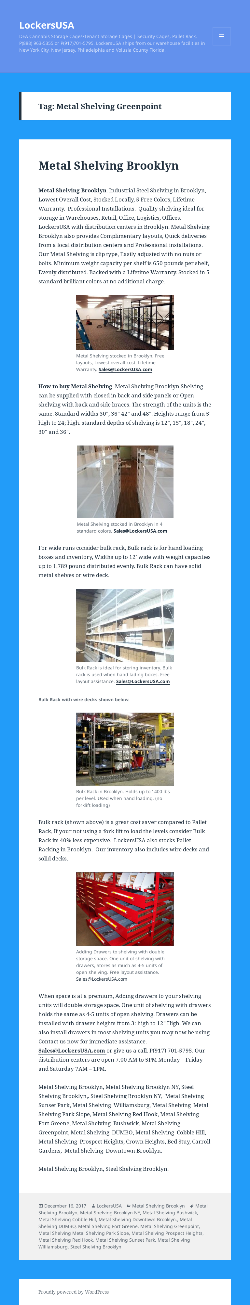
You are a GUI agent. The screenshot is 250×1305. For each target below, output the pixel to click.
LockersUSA (46, 25)
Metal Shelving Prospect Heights (167, 1233)
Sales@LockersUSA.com (143, 681)
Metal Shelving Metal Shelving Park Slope (83, 1233)
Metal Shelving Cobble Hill (67, 1219)
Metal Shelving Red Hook (65, 1240)
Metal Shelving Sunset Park (125, 1240)
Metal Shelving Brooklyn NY (110, 1212)
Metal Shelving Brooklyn (108, 165)
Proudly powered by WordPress (73, 1292)
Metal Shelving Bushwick (170, 1212)
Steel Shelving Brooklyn (95, 1247)
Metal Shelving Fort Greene (108, 1226)
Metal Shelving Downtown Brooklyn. (138, 1219)
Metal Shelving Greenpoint (169, 1226)
